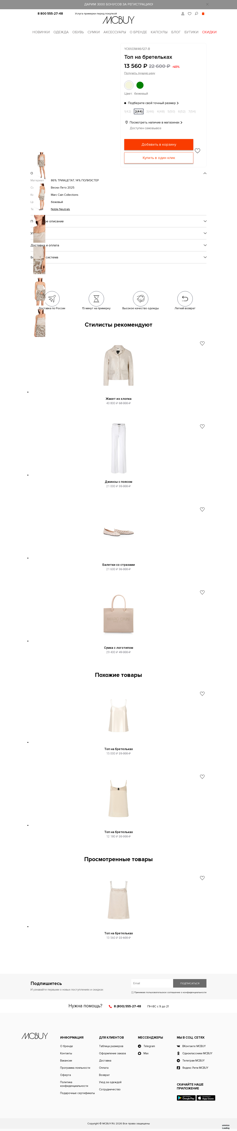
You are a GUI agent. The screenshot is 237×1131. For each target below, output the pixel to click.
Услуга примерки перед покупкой (96, 13)
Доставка (105, 1060)
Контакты (66, 1053)
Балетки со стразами (118, 565)
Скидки (209, 32)
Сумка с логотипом (118, 648)
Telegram (149, 1046)
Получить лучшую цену (139, 73)
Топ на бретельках (118, 749)
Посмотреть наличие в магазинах (151, 122)
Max (145, 1053)
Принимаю (168, 992)
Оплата (104, 1067)
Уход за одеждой (110, 1082)
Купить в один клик (159, 158)
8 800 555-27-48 (50, 14)
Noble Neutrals (60, 209)
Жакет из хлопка (118, 399)
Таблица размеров (111, 1046)
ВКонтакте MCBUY (194, 1046)
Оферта (65, 1075)
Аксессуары (115, 32)
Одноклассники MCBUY (197, 1053)
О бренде (138, 32)
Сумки (94, 32)
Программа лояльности (75, 1067)
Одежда (61, 32)
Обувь (78, 32)
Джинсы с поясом (118, 482)
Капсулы (159, 32)
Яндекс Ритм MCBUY (195, 1067)
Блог (176, 32)
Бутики (191, 32)
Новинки (41, 32)
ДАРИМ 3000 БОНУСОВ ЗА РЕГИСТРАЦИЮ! (118, 4)
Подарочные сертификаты (77, 1093)
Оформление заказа (112, 1053)
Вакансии (66, 1060)
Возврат (104, 1075)
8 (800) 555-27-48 (127, 1006)
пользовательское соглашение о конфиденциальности (176, 992)
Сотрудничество (110, 1089)
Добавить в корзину (158, 144)
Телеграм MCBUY (193, 1060)
